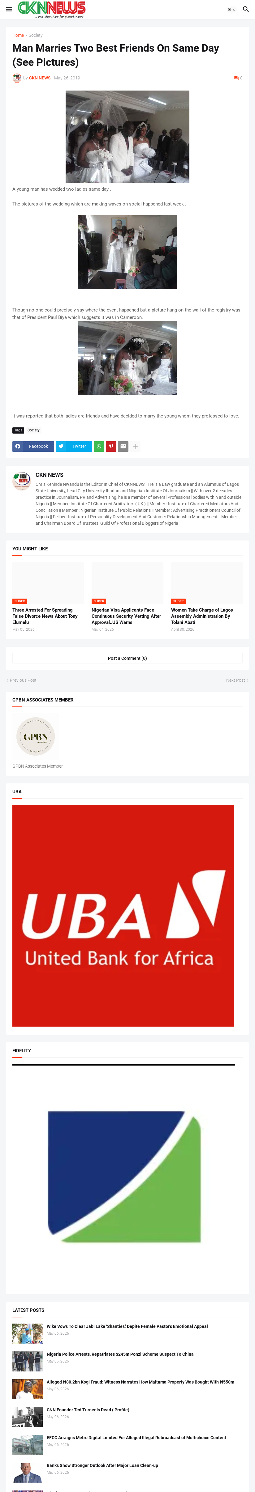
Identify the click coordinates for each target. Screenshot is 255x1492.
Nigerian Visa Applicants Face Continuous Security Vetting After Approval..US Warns (126, 616)
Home (18, 35)
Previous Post (23, 680)
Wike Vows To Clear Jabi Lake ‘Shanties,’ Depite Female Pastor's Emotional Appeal (127, 1326)
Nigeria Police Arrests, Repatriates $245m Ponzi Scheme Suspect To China (120, 1354)
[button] (8, 9)
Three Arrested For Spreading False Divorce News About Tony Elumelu (45, 616)
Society (36, 35)
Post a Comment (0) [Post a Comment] (127, 658)
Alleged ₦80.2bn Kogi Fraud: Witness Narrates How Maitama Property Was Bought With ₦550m (140, 1382)
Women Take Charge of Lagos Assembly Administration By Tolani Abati (202, 616)
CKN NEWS (49, 475)
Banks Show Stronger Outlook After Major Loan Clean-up (102, 1465)
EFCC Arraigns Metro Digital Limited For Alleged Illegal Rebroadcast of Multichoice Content (136, 1437)
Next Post (235, 680)
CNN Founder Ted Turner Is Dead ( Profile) (88, 1409)
